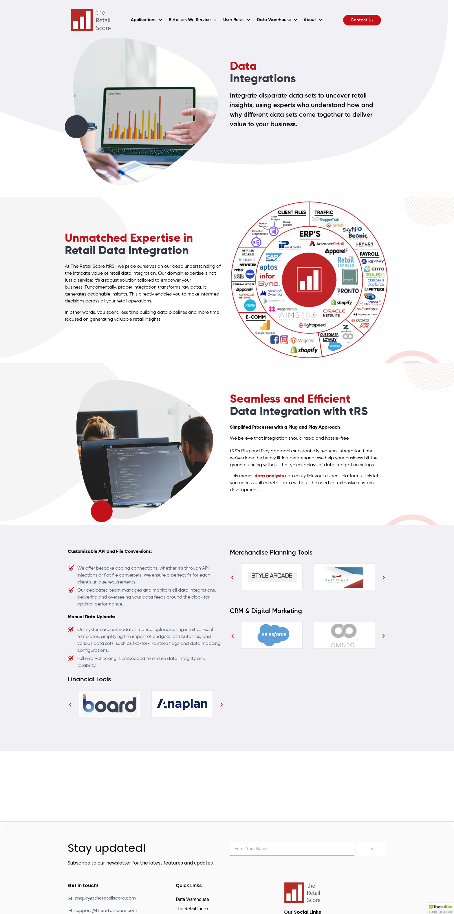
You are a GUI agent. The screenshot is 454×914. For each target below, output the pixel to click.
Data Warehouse (277, 20)
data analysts (269, 476)
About (313, 20)
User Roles (236, 20)
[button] (70, 704)
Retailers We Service (192, 20)
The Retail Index (192, 908)
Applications (146, 20)
